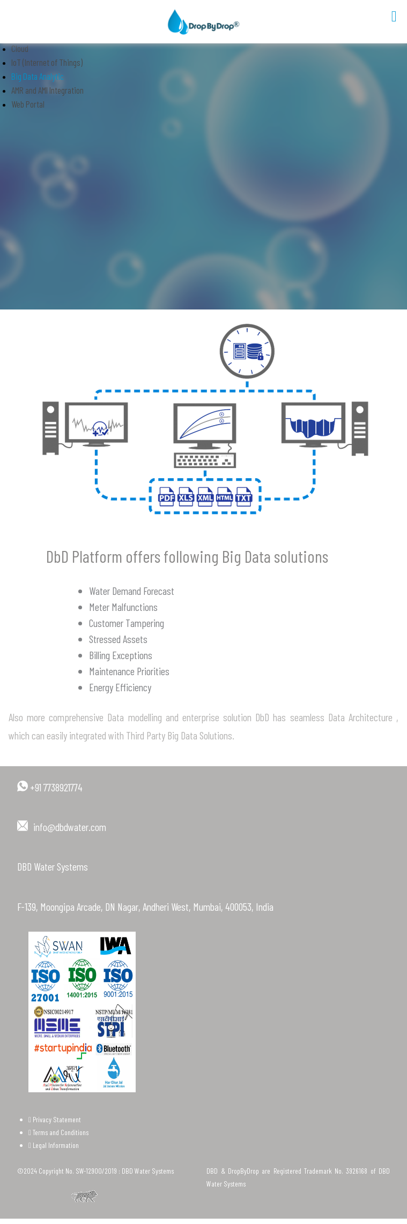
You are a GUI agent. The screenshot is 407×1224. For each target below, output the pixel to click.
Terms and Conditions (58, 1132)
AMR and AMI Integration (47, 90)
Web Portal (28, 104)
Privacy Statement (54, 1119)
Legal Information (53, 1145)
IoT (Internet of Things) (47, 62)
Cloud (19, 48)
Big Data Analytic (37, 76)
